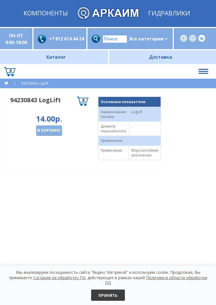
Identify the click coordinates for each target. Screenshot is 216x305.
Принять (108, 295)
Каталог (56, 57)
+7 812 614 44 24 (65, 39)
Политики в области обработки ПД (156, 280)
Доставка (160, 57)
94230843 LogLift (34, 83)
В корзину (48, 130)
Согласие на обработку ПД (59, 277)
